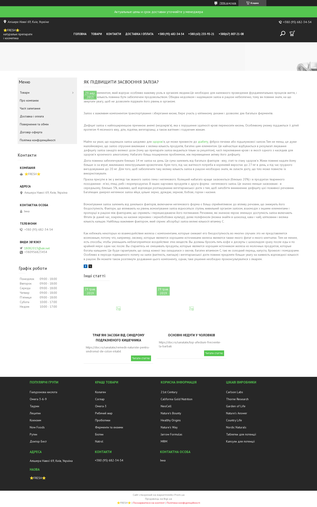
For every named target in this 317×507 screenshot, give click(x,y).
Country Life (234, 420)
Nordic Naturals (236, 427)
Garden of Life (235, 406)
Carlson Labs (234, 392)
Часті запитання (30, 108)
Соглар (100, 399)
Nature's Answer (236, 413)
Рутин (33, 434)
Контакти (113, 34)
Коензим (35, 420)
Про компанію (29, 100)
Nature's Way (169, 427)
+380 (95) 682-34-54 (171, 34)
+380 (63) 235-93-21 (201, 34)
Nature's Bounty (171, 413)
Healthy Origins (171, 420)
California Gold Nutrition (176, 399)
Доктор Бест (38, 441)
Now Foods (37, 427)
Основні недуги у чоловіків (191, 335)
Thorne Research (237, 399)
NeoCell (166, 406)
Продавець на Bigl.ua (158, 498)
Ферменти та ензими (109, 427)
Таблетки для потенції (241, 434)
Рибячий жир (103, 413)
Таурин (34, 406)
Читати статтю (141, 358)
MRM (164, 441)
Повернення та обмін (34, 124)
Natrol (99, 441)
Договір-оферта (31, 132)
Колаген (100, 392)
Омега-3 (101, 406)
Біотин (99, 434)
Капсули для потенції (240, 441)
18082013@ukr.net (37, 248)
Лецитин (35, 413)
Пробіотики (102, 420)
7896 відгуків (227, 3)
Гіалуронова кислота (43, 392)
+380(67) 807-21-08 (231, 34)
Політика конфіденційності (37, 140)
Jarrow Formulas (171, 434)
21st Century (169, 392)
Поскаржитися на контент (149, 502)
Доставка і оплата (139, 34)
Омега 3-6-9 (38, 399)
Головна (80, 34)
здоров (158, 142)
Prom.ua (179, 494)
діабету (203, 142)
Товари (96, 34)
